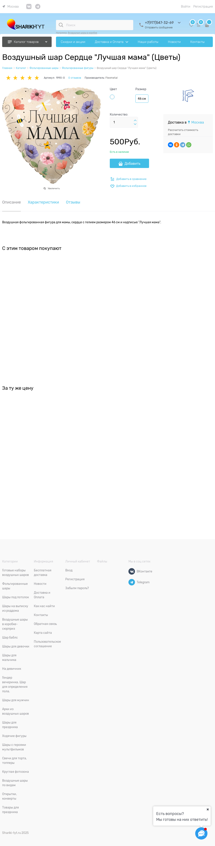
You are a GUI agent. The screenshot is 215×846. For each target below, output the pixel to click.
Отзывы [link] (73, 202)
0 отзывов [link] (74, 77)
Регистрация (203, 6)
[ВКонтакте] (131, 571)
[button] (135, 120)
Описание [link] (11, 202)
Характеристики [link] (43, 202)
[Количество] (124, 122)
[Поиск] (61, 25)
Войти (185, 6)
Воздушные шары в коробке (82, 33)
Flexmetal (111, 77)
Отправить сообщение (159, 27)
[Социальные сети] (201, 833)
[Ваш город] (207, 809)
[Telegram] (131, 582)
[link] (10, 6)
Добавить (132, 164)
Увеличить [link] (54, 188)
